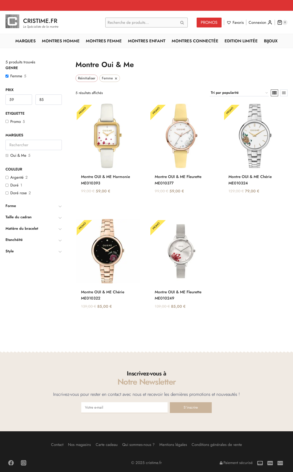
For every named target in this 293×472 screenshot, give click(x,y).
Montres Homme (61, 41)
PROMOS (209, 22)
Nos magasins (79, 444)
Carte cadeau (107, 444)
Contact (57, 444)
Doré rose (18, 192)
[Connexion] (260, 22)
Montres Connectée (195, 41)
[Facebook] (10, 462)
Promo (15, 121)
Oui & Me (18, 155)
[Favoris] (235, 22)
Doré (14, 185)
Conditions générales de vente (217, 444)
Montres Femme (104, 41)
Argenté (17, 177)
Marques (25, 41)
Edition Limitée (241, 41)
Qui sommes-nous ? (138, 444)
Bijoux (271, 41)
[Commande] (239, 92)
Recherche (183, 23)
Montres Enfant (146, 41)
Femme (16, 75)
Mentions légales (173, 444)
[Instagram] (23, 462)
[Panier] (282, 22)
